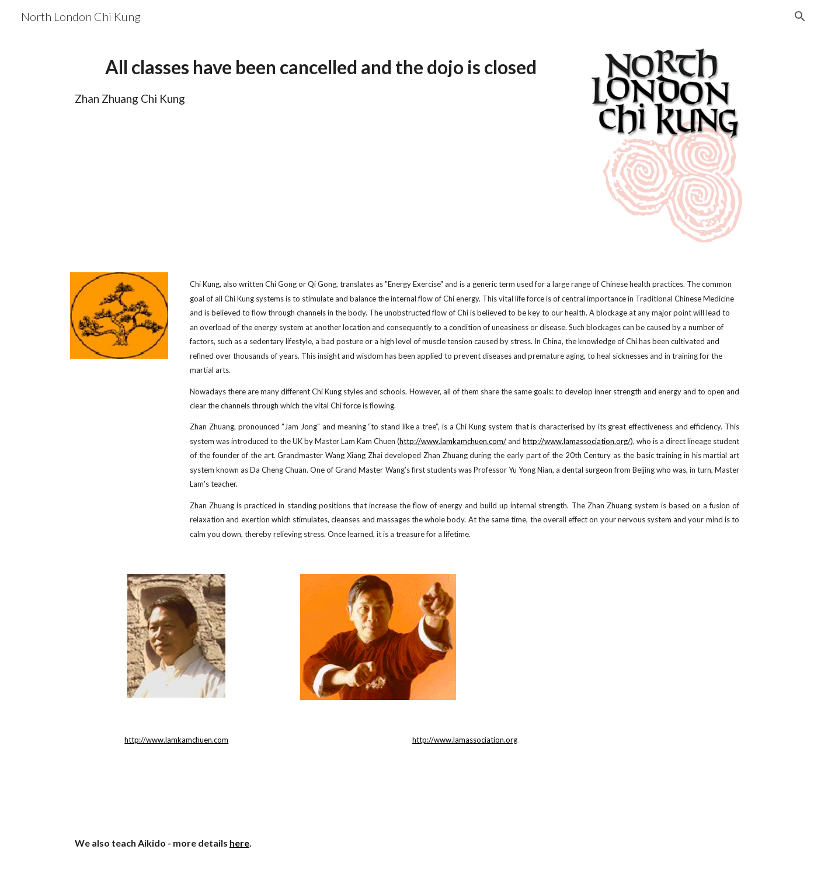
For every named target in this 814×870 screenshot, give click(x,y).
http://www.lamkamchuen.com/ (452, 441)
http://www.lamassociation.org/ (577, 441)
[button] (800, 16)
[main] (320, 80)
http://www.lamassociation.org (464, 739)
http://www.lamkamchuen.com (176, 739)
